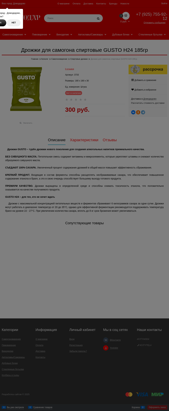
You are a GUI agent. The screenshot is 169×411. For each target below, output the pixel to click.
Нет (14, 22)
